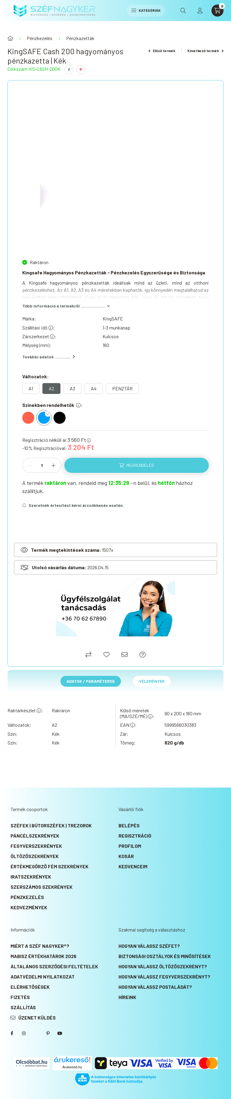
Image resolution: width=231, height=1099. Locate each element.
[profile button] (200, 11)
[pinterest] (80, 69)
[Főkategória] (10, 38)
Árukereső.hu (72, 1067)
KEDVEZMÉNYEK (29, 907)
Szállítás (23, 1007)
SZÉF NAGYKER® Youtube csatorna (60, 1033)
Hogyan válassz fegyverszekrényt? (164, 976)
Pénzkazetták (80, 38)
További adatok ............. (48, 356)
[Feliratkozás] (73, 505)
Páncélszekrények (35, 835)
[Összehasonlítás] (88, 654)
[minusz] (30, 465)
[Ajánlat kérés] (143, 654)
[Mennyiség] (42, 465)
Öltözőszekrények (35, 856)
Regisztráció (135, 835)
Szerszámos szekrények (41, 887)
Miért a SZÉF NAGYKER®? (40, 946)
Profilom (130, 846)
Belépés (129, 825)
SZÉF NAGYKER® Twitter (36, 1033)
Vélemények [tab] (152, 681)
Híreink (127, 997)
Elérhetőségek (30, 987)
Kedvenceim (133, 866)
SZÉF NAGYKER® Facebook (12, 1033)
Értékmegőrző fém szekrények (49, 866)
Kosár (126, 856)
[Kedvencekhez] (106, 654)
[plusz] (53, 465)
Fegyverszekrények (36, 846)
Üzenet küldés (37, 1017)
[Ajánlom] (125, 654)
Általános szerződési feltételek (54, 966)
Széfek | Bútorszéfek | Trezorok (51, 825)
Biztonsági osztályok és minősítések (165, 956)
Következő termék (205, 50)
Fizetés (20, 997)
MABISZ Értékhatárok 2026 (43, 956)
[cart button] (217, 11)
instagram (24, 1033)
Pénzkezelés (39, 38)
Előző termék (162, 50)
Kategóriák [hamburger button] (146, 10)
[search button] (183, 11)
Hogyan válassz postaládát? (155, 987)
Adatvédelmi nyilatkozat (43, 976)
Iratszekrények (31, 876)
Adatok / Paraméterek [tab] (90, 681)
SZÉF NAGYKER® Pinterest (48, 1033)
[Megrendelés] (136, 465)
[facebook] (68, 69)
